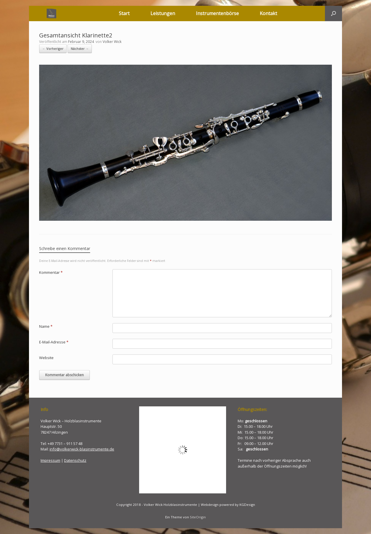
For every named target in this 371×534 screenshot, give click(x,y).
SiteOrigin (198, 517)
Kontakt (268, 13)
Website (46, 357)
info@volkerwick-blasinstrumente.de (82, 449)
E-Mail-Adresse (53, 342)
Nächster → (80, 48)
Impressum (50, 460)
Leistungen (162, 13)
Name (45, 326)
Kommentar (51, 272)
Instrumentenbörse (217, 13)
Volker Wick (112, 41)
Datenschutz (75, 460)
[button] (333, 13)
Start (124, 13)
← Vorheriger (52, 48)
